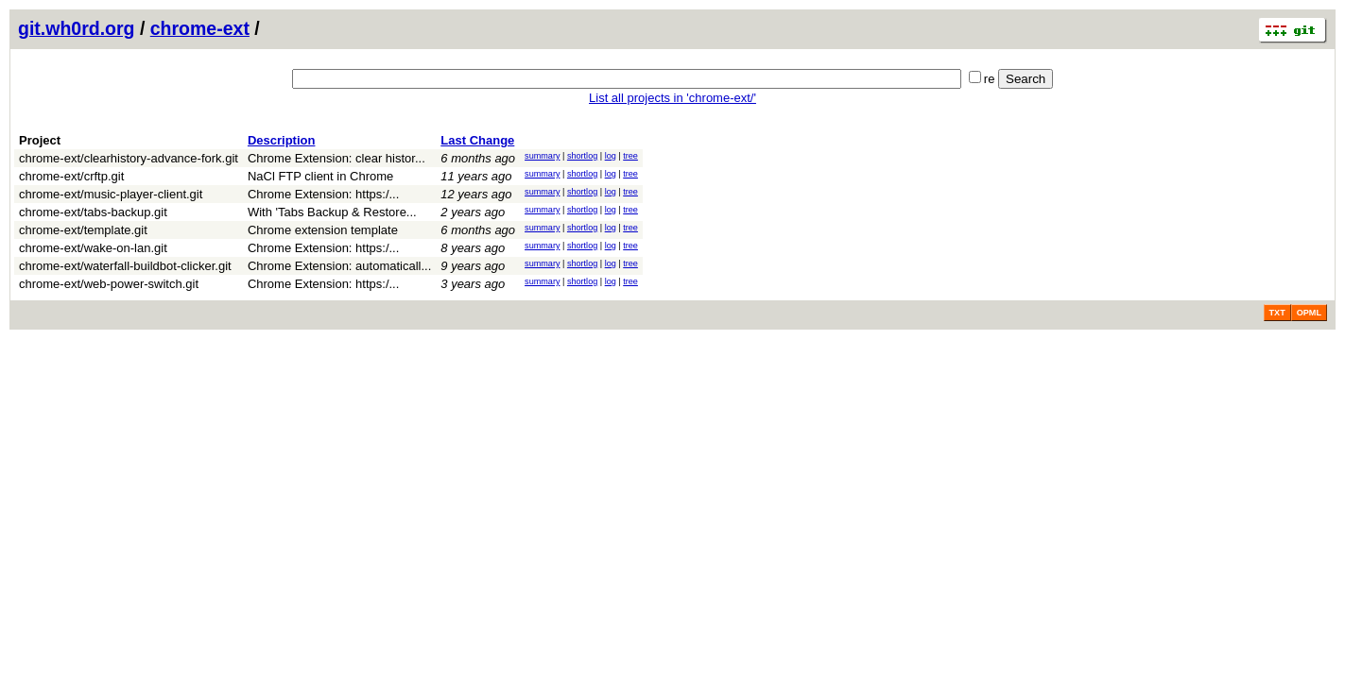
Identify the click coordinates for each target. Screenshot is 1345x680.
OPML (1309, 312)
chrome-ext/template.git (83, 230)
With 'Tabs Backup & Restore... (332, 212)
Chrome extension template (323, 230)
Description (282, 140)
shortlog (582, 156)
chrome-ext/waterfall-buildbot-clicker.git (125, 266)
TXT (1277, 312)
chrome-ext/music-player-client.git (110, 194)
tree (630, 156)
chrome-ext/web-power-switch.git (108, 284)
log (610, 156)
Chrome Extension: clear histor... (336, 158)
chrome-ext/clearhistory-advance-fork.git (128, 158)
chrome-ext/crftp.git (71, 176)
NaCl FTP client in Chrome (320, 176)
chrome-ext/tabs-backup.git (93, 212)
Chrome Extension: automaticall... (339, 266)
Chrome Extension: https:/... (323, 194)
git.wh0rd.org (76, 28)
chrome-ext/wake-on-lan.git (93, 248)
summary (542, 156)
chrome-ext (200, 28)
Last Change (477, 140)
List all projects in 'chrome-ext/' (672, 98)
